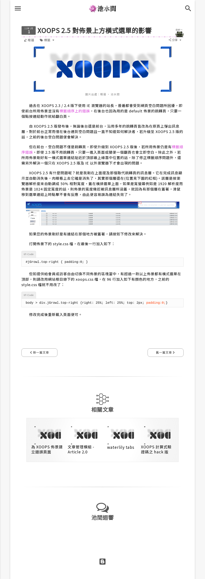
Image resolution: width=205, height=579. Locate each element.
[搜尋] (191, 7)
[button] (173, 40)
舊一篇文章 (164, 352)
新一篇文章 (40, 352)
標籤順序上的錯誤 (74, 110)
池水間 (102, 10)
